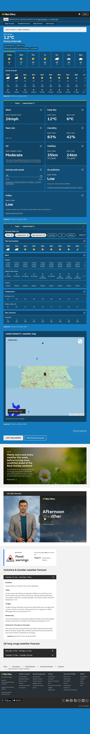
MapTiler (73, 414)
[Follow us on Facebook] (71, 700)
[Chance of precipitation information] (41, 128)
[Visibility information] (82, 146)
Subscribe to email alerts (70, 690)
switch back (54, 19)
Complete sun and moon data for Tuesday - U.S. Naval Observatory (23, 183)
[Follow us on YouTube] (67, 700)
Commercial (67, 679)
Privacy (82, 683)
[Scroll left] (79, 70)
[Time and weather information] (84, 241)
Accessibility (83, 676)
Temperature (21, 235)
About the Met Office (70, 674)
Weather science (37, 679)
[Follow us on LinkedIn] (83, 700)
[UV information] (41, 146)
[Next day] (11, 103)
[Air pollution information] (82, 170)
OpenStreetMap (80, 414)
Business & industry (53, 681)
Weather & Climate (24, 674)
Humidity (52, 235)
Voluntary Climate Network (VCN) (6, 693)
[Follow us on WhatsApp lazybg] (87, 700)
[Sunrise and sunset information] (41, 170)
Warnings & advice (24, 679)
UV (62, 235)
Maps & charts (23, 681)
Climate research (37, 681)
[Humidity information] (82, 128)
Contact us (67, 687)
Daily (9, 24)
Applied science (37, 683)
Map (38, 24)
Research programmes (39, 674)
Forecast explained (79, 431)
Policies (82, 674)
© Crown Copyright (84, 706)
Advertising (51, 690)
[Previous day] (6, 103)
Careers (66, 683)
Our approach (36, 676)
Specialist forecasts (24, 685)
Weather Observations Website (7, 688)
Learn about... (22, 687)
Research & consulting (54, 685)
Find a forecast (23, 676)
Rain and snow (38, 235)
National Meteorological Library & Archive (7, 682)
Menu (85, 14)
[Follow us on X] (63, 700)
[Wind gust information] (41, 110)
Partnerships (67, 685)
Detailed (24, 24)
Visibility (71, 235)
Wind (8, 235)
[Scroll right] (84, 70)
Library (34, 687)
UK (50, 24)
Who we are (67, 676)
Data (49, 683)
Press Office (67, 681)
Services (50, 674)
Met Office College (6, 677)
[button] (45, 374)
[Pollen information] (82, 195)
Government (51, 676)
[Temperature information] (84, 292)
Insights (50, 687)
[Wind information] (84, 255)
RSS (81, 685)
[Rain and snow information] (84, 313)
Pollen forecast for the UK (14, 213)
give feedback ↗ (43, 19)
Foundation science (38, 685)
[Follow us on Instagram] (79, 700)
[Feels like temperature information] (82, 110)
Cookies (82, 679)
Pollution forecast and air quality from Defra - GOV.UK (65, 188)
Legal (81, 681)
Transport (51, 679)
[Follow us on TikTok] (75, 700)
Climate (21, 683)
